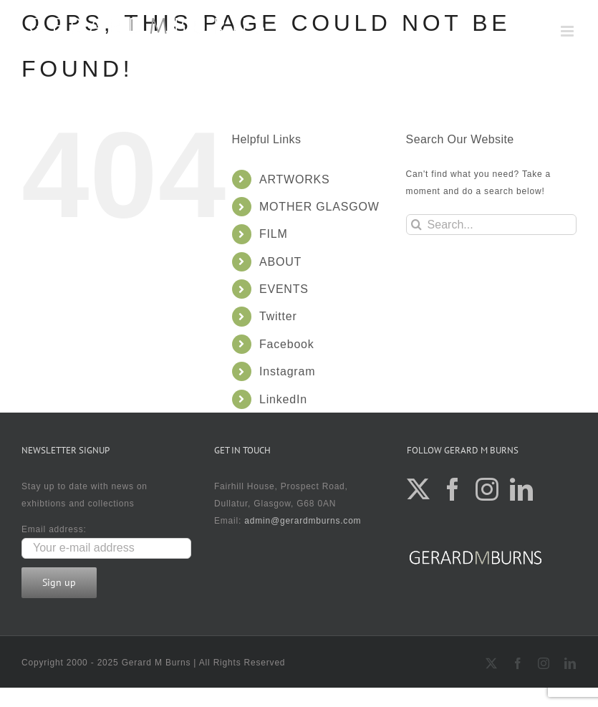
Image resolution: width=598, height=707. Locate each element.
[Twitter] (418, 489)
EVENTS (284, 289)
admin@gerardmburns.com (302, 521)
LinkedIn (283, 399)
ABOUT (280, 262)
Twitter (278, 316)
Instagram (287, 371)
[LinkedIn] (522, 489)
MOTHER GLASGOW (319, 207)
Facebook (286, 344)
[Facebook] (453, 489)
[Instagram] (487, 489)
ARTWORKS (294, 179)
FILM (273, 234)
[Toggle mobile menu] (569, 31)
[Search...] (491, 224)
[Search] (416, 224)
